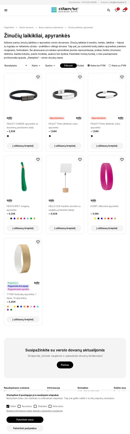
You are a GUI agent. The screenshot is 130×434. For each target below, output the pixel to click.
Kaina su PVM (117, 65)
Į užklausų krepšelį (22, 145)
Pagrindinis (9, 27)
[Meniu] (6, 10)
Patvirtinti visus (25, 419)
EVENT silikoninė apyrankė (104, 206)
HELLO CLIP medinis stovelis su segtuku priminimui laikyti (65, 208)
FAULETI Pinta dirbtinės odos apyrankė (105, 125)
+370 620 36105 (89, 2)
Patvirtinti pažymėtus (25, 428)
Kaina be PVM (96, 65)
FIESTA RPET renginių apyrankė (18, 208)
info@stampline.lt (118, 2)
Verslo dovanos (26, 27)
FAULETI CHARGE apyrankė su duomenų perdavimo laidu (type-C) (22, 125)
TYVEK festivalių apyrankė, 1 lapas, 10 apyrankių (21, 296)
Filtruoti (68, 65)
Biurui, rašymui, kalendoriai (51, 27)
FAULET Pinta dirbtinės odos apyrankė (63, 125)
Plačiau (65, 365)
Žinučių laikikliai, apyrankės (80, 27)
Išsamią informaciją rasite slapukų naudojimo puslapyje (34, 410)
